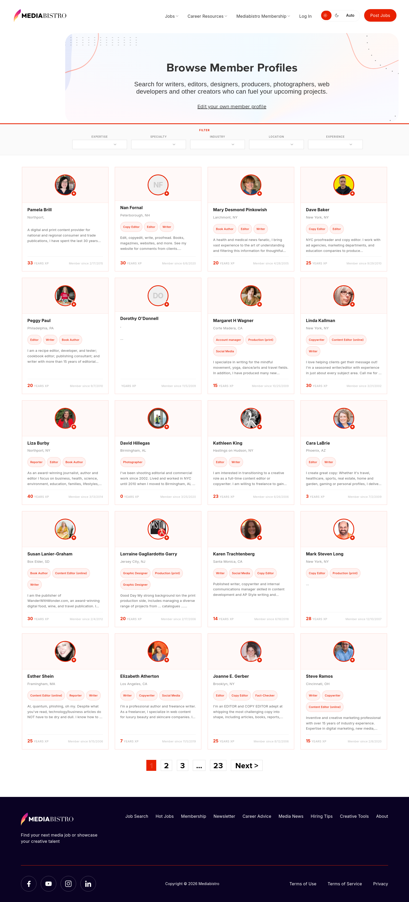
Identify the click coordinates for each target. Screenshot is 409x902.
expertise (100, 136)
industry (217, 136)
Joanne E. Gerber (231, 676)
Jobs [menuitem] (170, 16)
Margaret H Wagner (233, 320)
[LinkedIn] (88, 884)
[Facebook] (29, 884)
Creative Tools (354, 816)
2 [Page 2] (166, 765)
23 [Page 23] (218, 765)
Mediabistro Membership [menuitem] (261, 16)
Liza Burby (38, 443)
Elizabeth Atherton (139, 676)
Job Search (136, 816)
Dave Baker (317, 209)
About (382, 816)
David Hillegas (135, 443)
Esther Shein (40, 676)
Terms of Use (302, 883)
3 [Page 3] (182, 765)
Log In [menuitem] (305, 16)
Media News (291, 816)
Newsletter (224, 816)
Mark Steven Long (325, 553)
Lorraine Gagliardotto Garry (148, 553)
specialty (158, 136)
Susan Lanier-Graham (50, 553)
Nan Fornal (131, 207)
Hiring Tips (322, 816)
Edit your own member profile (231, 106)
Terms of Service (345, 883)
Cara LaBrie (318, 443)
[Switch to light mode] (326, 15)
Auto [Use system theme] (350, 15)
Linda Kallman (320, 320)
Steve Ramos (319, 676)
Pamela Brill (39, 209)
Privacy (380, 883)
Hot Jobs (164, 816)
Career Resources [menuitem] (206, 16)
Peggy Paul (39, 320)
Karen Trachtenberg (234, 553)
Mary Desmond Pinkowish (240, 209)
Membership (193, 816)
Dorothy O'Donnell (139, 318)
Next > (246, 765)
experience (335, 136)
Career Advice (257, 816)
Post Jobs (380, 15)
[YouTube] (48, 884)
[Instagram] (68, 884)
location (276, 136)
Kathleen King (227, 443)
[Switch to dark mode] (338, 15)
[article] (65, 219)
